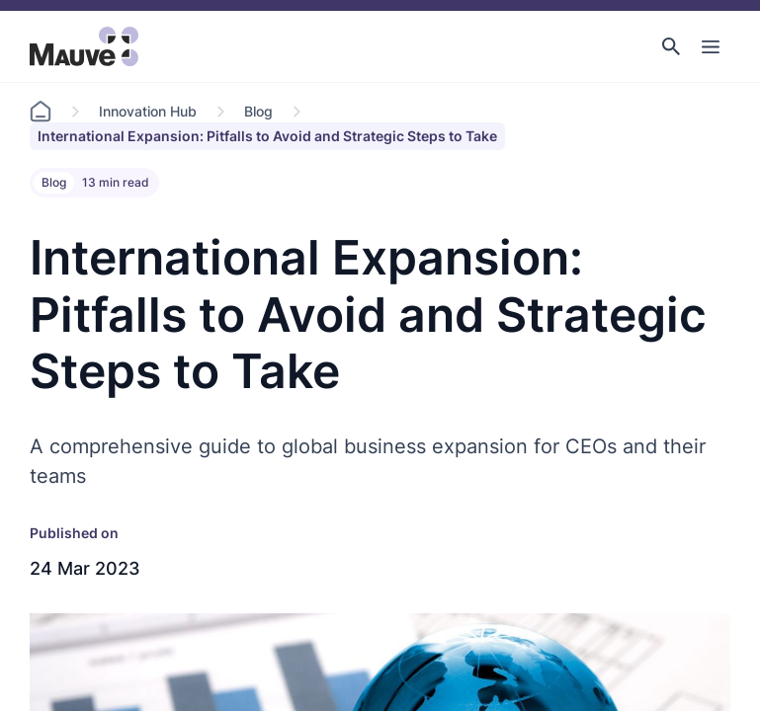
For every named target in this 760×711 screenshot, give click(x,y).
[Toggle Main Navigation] (710, 46)
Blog (258, 111)
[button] (671, 46)
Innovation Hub (148, 111)
